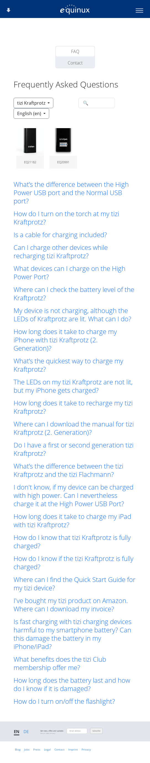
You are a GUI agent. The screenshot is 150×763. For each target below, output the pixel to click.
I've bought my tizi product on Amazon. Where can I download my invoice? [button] (71, 604)
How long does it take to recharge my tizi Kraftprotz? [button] (73, 407)
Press (36, 749)
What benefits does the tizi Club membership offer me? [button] (60, 663)
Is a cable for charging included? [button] (60, 235)
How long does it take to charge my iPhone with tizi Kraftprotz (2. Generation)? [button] (65, 339)
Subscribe (96, 731)
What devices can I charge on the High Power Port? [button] (69, 272)
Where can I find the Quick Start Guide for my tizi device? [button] (74, 583)
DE (26, 731)
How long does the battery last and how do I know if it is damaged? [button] (72, 684)
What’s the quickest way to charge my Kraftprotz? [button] (68, 365)
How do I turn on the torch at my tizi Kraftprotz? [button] (66, 217)
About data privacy (47, 733)
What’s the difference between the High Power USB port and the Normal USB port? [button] (71, 192)
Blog (17, 749)
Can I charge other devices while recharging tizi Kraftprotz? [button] (61, 251)
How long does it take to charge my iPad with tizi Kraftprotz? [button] (72, 520)
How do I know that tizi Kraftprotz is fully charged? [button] (72, 541)
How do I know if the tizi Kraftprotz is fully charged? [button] (73, 562)
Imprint (73, 749)
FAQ (75, 51)
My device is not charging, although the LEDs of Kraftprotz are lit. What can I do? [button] (72, 314)
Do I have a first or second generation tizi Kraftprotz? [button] (73, 449)
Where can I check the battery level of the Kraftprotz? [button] (74, 293)
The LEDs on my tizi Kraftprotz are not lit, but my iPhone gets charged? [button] (73, 386)
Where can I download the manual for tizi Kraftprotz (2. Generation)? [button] (74, 428)
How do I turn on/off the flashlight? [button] (64, 701)
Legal (47, 749)
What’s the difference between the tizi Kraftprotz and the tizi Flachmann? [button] (68, 470)
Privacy (86, 749)
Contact (75, 63)
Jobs (27, 749)
